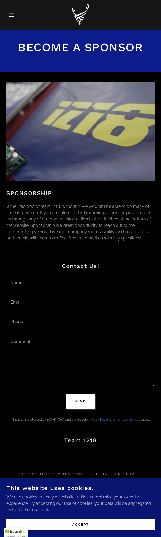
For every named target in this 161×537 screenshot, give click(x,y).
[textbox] (80, 282)
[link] (80, 14)
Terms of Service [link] (128, 419)
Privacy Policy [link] (98, 419)
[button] (11, 15)
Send (80, 401)
